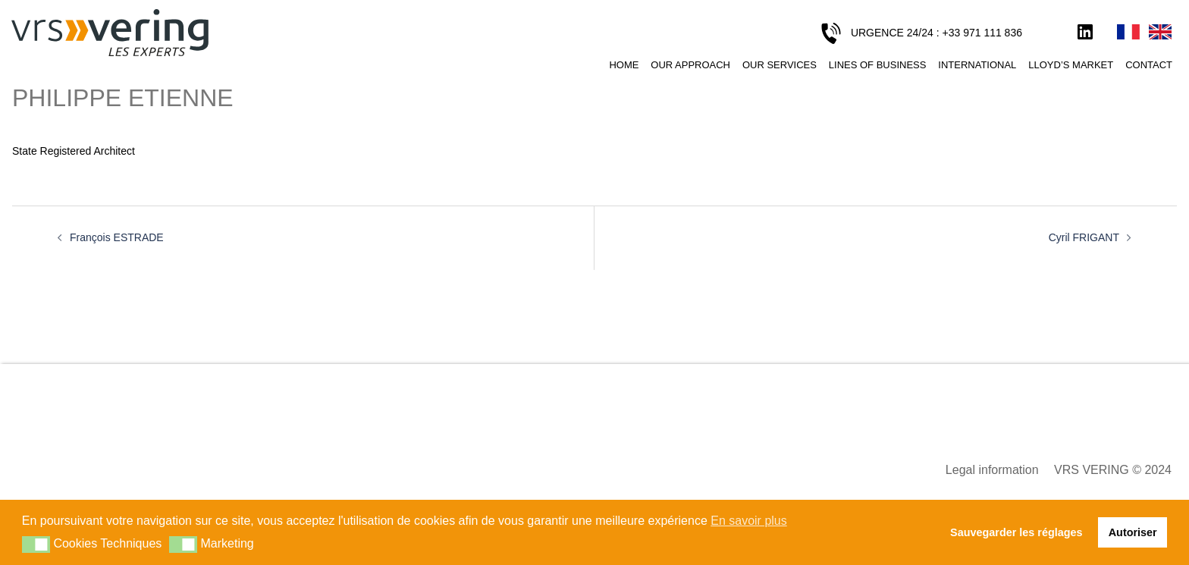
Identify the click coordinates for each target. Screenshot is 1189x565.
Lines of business (878, 65)
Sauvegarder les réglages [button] (1016, 532)
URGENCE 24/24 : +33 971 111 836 (936, 33)
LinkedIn (1085, 33)
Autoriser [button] (1133, 532)
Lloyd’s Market (1070, 65)
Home (623, 65)
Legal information (992, 469)
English (1160, 33)
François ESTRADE (117, 237)
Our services (779, 65)
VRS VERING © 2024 (1113, 469)
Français (1128, 33)
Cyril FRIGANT (1084, 237)
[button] (36, 544)
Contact (1148, 65)
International (977, 65)
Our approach (690, 65)
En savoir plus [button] (749, 520)
